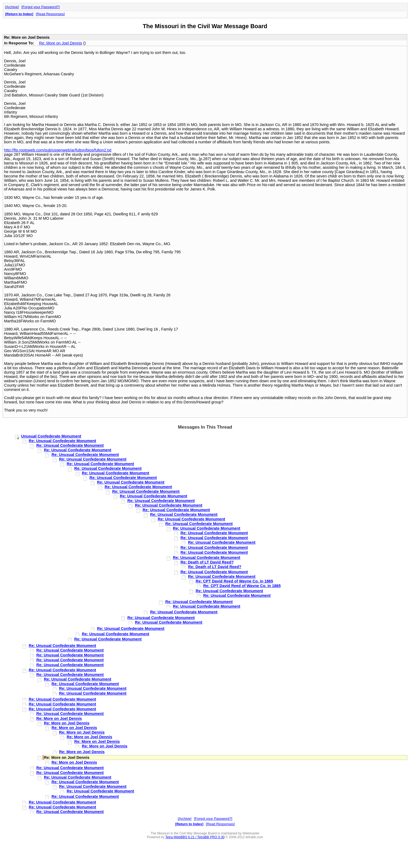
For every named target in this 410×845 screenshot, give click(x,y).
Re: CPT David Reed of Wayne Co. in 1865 (234, 581)
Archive (12, 7)
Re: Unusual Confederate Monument (62, 441)
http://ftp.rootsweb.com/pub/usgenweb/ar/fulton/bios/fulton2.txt (57, 150)
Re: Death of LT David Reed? (207, 562)
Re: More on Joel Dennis (60, 43)
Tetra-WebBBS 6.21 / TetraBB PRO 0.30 (195, 837)
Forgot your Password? (40, 7)
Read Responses (50, 14)
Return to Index (19, 14)
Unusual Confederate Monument (51, 436)
